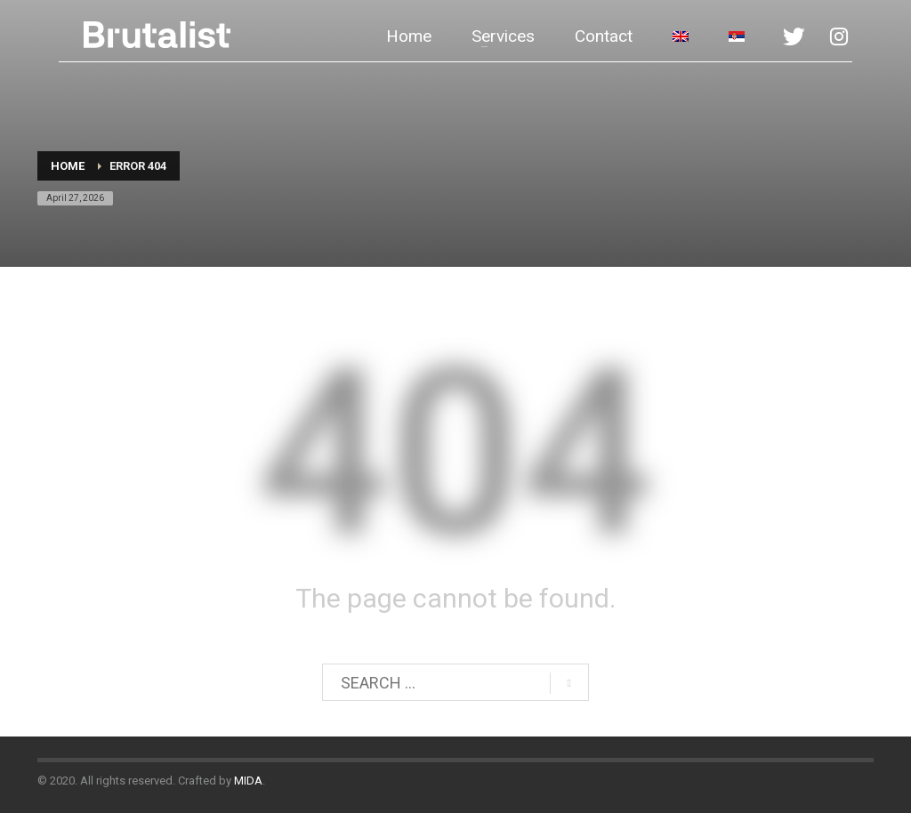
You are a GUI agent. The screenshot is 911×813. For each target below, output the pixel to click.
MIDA (248, 780)
